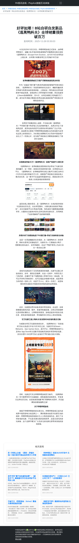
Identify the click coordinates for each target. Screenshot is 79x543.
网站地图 (18, 539)
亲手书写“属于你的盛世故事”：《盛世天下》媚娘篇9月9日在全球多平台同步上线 (22, 478)
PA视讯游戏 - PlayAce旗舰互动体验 (32, 3)
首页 (3, 9)
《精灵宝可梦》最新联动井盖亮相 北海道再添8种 (56, 502)
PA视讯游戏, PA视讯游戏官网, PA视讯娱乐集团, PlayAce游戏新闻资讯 (31, 9)
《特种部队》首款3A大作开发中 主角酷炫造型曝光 (55, 454)
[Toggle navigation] (61, 3)
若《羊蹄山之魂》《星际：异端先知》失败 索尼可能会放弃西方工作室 (22, 454)
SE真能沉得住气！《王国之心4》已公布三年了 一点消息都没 (56, 477)
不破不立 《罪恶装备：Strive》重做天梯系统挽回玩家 (22, 502)
